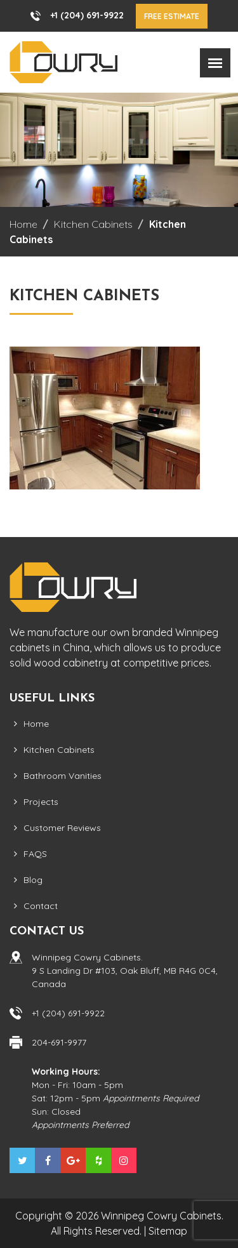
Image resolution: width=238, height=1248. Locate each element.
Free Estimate (171, 16)
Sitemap (168, 1231)
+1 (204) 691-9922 (87, 15)
